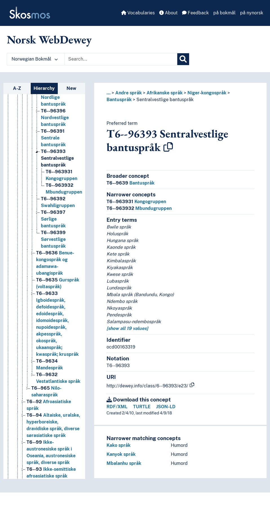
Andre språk (128, 93)
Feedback (195, 12)
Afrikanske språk (165, 93)
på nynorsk (251, 12)
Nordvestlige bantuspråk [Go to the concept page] (55, 117)
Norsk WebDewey (49, 39)
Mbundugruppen (139, 208)
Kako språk (118, 445)
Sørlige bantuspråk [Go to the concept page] (53, 219)
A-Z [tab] (17, 88)
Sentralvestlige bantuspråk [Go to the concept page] (57, 158)
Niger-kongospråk (206, 93)
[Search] (183, 59)
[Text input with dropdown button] (121, 59)
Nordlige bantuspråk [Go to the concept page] (53, 97)
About (168, 12)
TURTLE (142, 406)
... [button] (108, 93)
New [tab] (71, 88)
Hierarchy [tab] (44, 88)
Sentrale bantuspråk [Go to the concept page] (53, 137)
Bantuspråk (119, 99)
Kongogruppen (136, 201)
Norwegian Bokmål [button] (35, 59)
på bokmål (224, 12)
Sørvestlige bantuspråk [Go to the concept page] (53, 239)
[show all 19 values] (127, 328)
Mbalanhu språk (124, 463)
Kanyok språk (121, 454)
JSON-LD (166, 406)
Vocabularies (138, 12)
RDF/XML (117, 406)
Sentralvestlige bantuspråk (165, 99)
